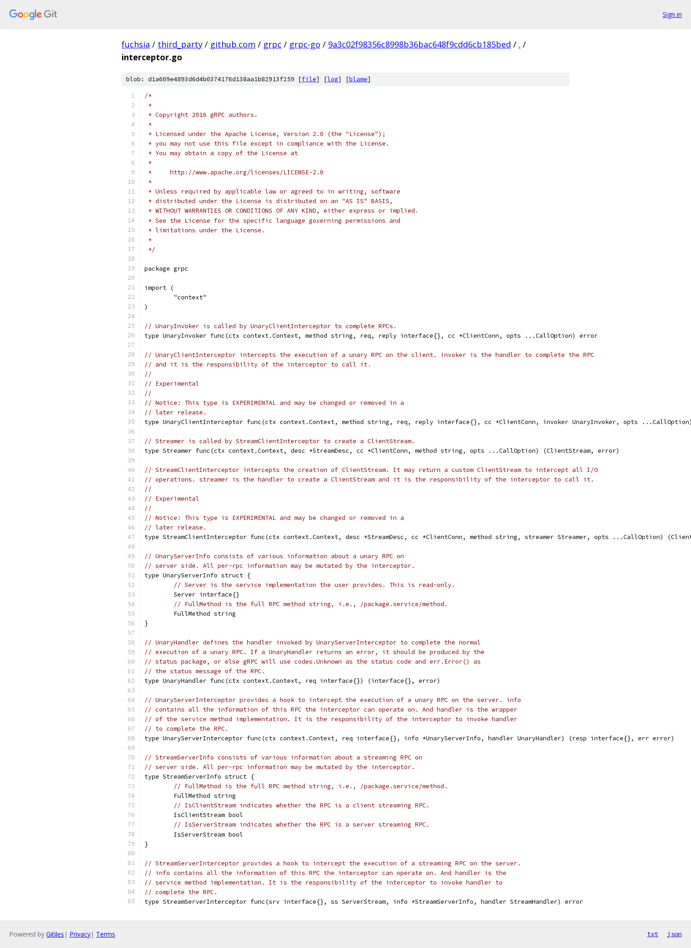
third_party (180, 44)
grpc (272, 44)
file (309, 79)
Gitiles (55, 934)
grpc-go (304, 44)
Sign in (672, 14)
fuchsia (136, 44)
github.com (232, 44)
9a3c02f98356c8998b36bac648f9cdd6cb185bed (419, 44)
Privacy (79, 934)
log (332, 79)
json (674, 934)
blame (358, 79)
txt (652, 934)
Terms (105, 934)
